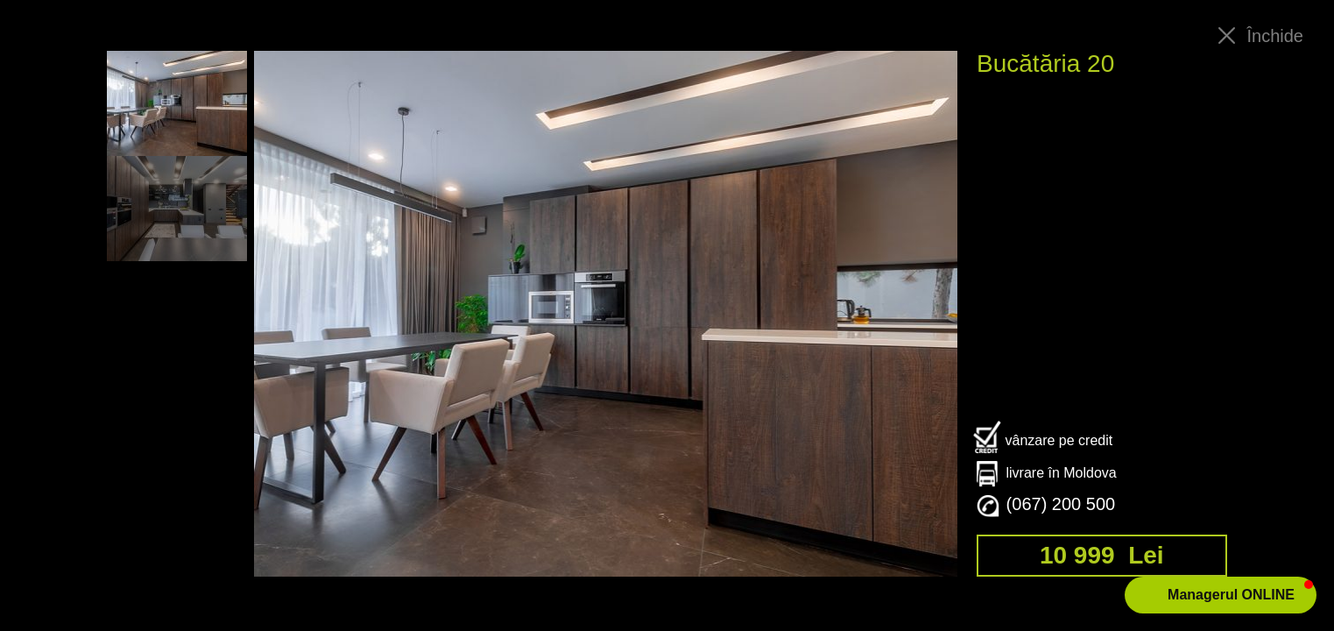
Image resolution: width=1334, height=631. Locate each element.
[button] (1220, 595)
